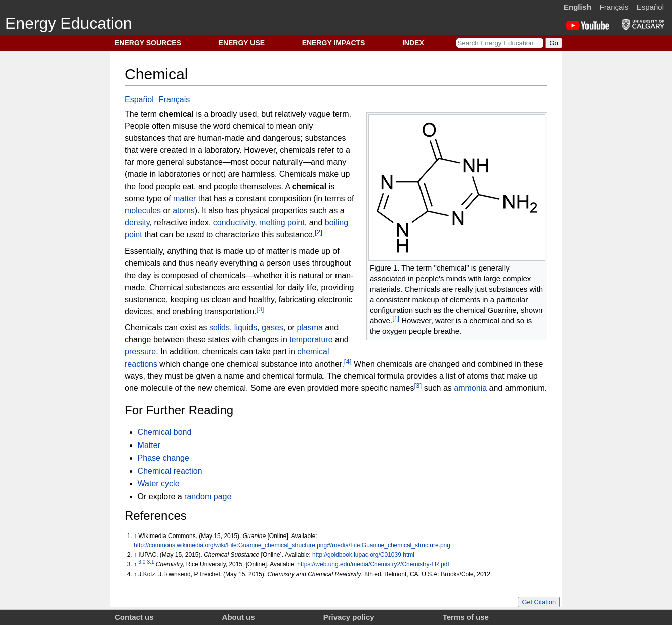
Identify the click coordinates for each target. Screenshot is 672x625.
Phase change (163, 458)
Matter (149, 445)
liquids (245, 327)
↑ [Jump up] (135, 536)
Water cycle (159, 483)
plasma (310, 327)
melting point (282, 222)
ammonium (525, 388)
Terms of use (466, 617)
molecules (143, 210)
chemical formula (292, 376)
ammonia (470, 388)
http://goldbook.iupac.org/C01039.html (363, 554)
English (577, 7)
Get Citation (539, 602)
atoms (184, 210)
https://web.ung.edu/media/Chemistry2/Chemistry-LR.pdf (373, 564)
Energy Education (68, 23)
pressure (140, 351)
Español (650, 7)
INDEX (413, 43)
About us (238, 617)
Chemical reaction (170, 471)
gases (272, 327)
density (137, 222)
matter (184, 198)
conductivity (234, 222)
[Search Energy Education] (499, 43)
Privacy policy (348, 617)
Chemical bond (165, 432)
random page (207, 496)
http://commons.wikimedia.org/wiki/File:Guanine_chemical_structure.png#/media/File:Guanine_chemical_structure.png (292, 545)
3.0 (141, 562)
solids (219, 327)
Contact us (134, 617)
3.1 (150, 562)
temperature (310, 339)
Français (614, 7)
